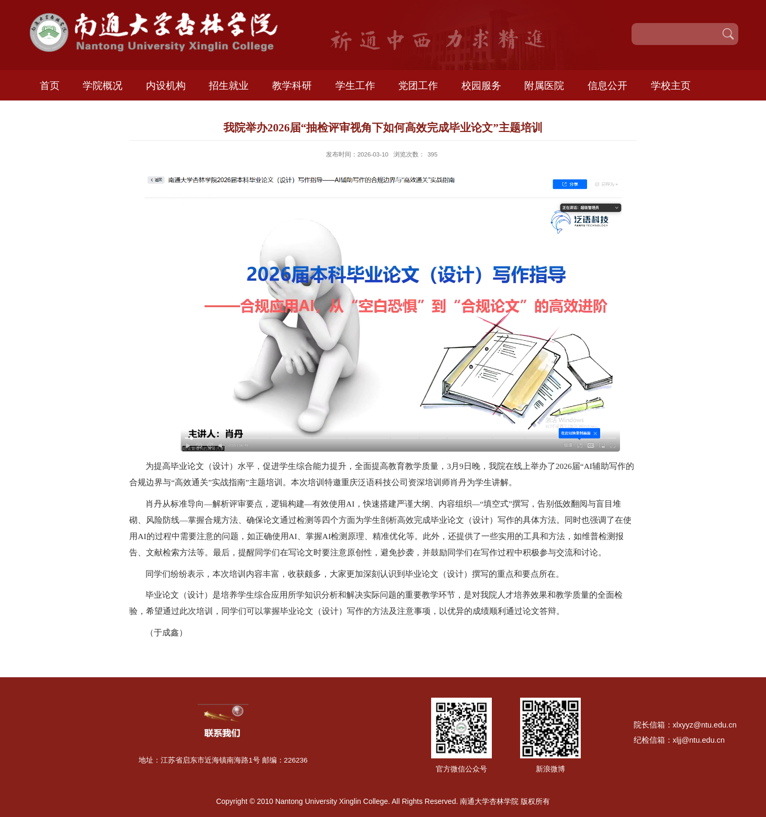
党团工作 (418, 85)
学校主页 (671, 85)
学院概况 (102, 85)
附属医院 (544, 85)
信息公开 (607, 85)
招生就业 (229, 85)
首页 (50, 85)
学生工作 (355, 85)
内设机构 (166, 85)
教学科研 (292, 85)
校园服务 (481, 85)
